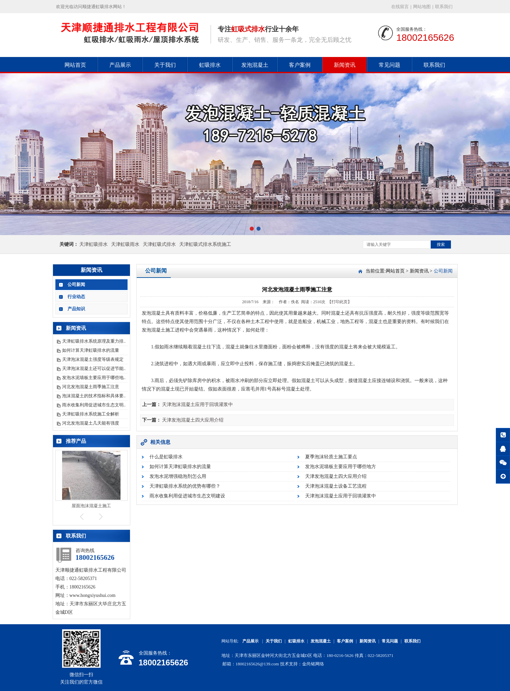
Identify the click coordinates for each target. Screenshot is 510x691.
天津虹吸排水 (93, 244)
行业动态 (76, 296)
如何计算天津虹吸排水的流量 (90, 350)
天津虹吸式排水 (159, 244)
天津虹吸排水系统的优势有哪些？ (185, 486)
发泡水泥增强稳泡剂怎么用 (178, 476)
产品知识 (76, 308)
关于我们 (165, 65)
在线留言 (400, 6)
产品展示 (120, 65)
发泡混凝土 (254, 65)
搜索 (441, 244)
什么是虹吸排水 (166, 456)
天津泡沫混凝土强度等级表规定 (93, 359)
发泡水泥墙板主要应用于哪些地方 (340, 466)
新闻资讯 (344, 65)
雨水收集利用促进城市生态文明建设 (187, 495)
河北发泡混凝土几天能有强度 (90, 423)
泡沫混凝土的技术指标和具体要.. (94, 395)
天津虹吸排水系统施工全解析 (90, 413)
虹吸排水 (210, 65)
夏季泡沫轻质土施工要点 (331, 456)
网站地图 (422, 6)
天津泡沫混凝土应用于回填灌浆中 (197, 404)
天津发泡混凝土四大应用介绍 (192, 420)
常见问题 (389, 65)
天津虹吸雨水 (125, 244)
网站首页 (75, 65)
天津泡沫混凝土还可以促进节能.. (94, 368)
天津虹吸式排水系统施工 (205, 244)
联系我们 (444, 6)
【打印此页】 (339, 301)
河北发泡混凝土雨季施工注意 (90, 386)
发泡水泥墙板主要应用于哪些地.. (94, 377)
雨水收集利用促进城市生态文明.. (94, 404)
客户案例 (300, 65)
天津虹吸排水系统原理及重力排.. (94, 341)
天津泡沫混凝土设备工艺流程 (336, 486)
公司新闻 (76, 284)
